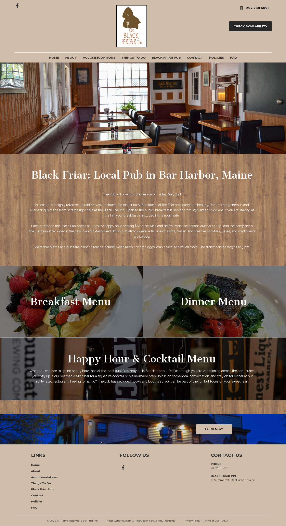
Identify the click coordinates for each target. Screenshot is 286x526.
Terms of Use (211, 520)
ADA (225, 520)
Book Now (214, 429)
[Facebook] (17, 5)
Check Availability (250, 26)
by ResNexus (167, 520)
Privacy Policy (192, 520)
